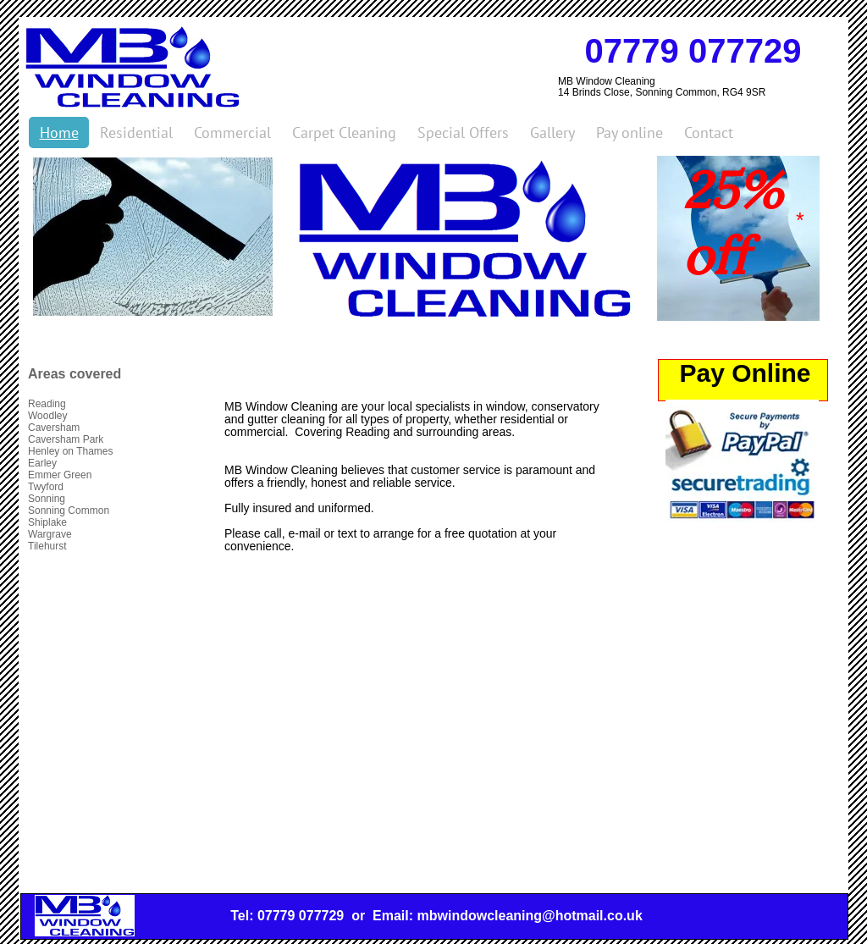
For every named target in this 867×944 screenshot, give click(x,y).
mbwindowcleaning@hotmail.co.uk (529, 915)
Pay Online (744, 373)
